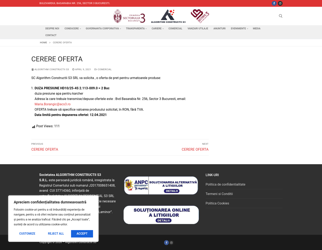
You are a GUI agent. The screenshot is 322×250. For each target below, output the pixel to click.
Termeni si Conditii (219, 194)
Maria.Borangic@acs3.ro (53, 104)
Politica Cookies (217, 203)
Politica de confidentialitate (225, 184)
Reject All (56, 233)
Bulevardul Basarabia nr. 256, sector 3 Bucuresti (74, 3)
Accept (82, 233)
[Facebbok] (274, 3)
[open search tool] (281, 16)
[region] (53, 218)
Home (43, 42)
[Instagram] (280, 3)
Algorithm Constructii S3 (50, 69)
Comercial (103, 69)
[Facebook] (166, 242)
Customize (27, 233)
